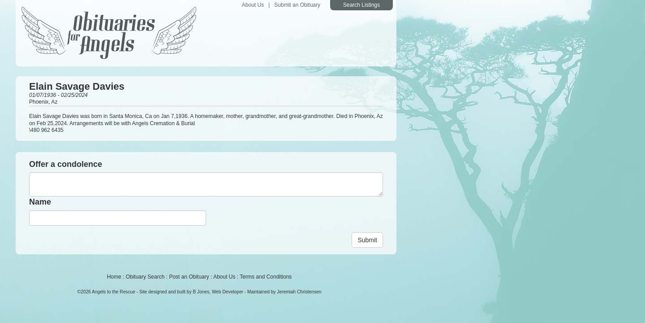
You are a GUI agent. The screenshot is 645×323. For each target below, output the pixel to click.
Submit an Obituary (297, 5)
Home (114, 277)
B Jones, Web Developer (218, 291)
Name (40, 201)
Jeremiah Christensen (299, 291)
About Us (253, 5)
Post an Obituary (189, 277)
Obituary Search (145, 277)
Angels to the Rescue (113, 291)
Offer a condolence (65, 164)
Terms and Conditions (266, 277)
